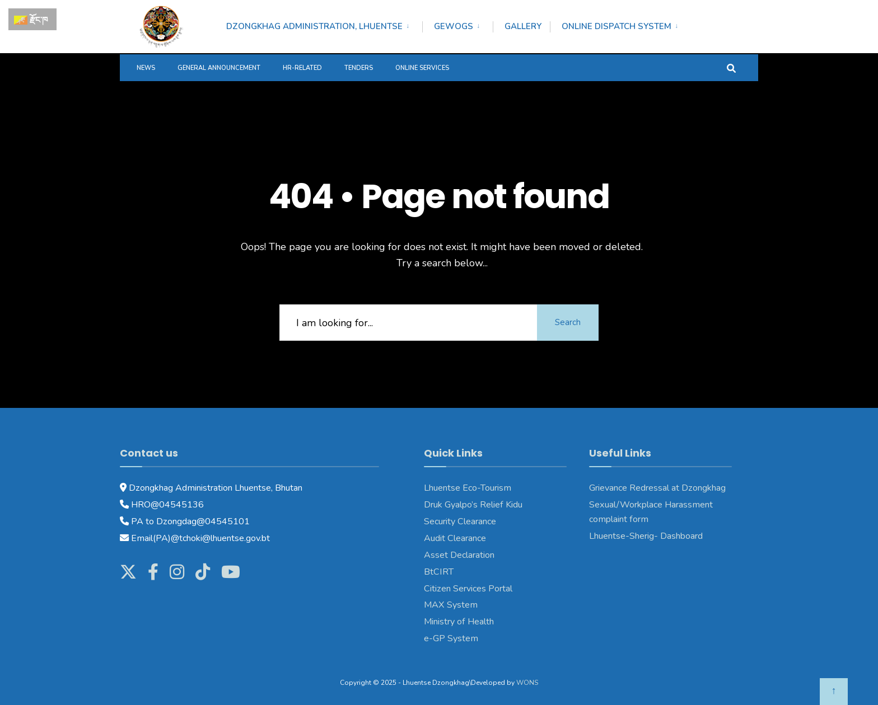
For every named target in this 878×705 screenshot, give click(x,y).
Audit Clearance (455, 538)
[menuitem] (324, 25)
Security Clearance (460, 521)
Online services (422, 68)
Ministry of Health (459, 621)
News (146, 68)
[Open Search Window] (731, 67)
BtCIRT (439, 572)
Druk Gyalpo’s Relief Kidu (473, 505)
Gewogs (453, 26)
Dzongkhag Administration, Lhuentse (314, 26)
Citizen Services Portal (468, 588)
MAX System (451, 605)
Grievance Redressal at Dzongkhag (657, 488)
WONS (527, 682)
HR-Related (302, 68)
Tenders (358, 68)
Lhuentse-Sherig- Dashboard (646, 536)
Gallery (523, 26)
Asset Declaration (459, 555)
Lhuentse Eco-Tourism (467, 488)
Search (568, 322)
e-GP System (451, 638)
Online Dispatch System (616, 26)
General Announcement (219, 68)
